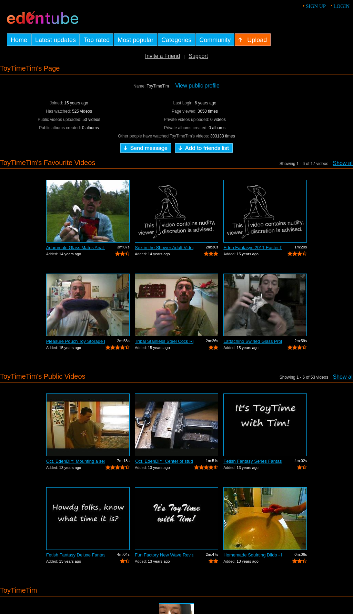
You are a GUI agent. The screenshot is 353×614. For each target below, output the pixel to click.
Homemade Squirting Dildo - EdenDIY (252, 554)
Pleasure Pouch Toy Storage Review (75, 341)
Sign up (316, 6)
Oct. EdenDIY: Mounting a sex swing (75, 461)
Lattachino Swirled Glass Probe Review (252, 341)
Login (341, 6)
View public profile (197, 86)
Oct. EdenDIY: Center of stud (164, 461)
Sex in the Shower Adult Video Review (164, 247)
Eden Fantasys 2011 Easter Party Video (252, 247)
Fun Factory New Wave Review (164, 554)
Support (198, 56)
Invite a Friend (162, 56)
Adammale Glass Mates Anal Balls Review (75, 247)
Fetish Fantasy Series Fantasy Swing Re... (252, 461)
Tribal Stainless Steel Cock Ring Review (164, 341)
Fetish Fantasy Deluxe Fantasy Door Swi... (75, 554)
